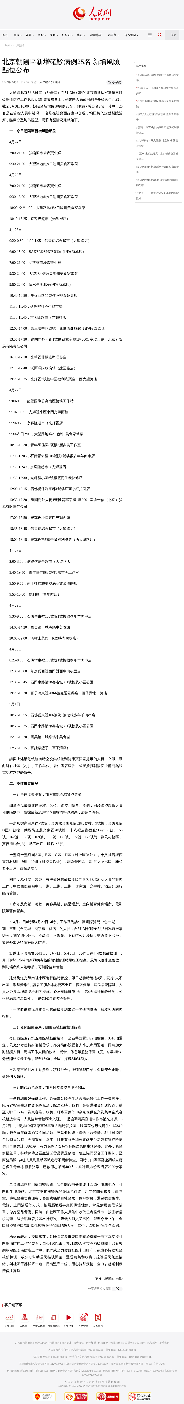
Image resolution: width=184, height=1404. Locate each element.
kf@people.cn (60, 1356)
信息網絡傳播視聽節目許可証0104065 (28, 1370)
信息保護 (152, 1342)
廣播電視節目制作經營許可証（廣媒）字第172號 (138, 1363)
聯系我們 (164, 1342)
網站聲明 (128, 1342)
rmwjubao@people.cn (140, 1356)
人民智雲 (83, 1319)
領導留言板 (53, 1319)
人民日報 (9, 1319)
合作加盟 (91, 1342)
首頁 (5, 35)
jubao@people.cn (127, 1349)
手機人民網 (39, 1319)
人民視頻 (68, 1319)
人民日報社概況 (24, 1342)
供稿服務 (103, 1342)
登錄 (174, 35)
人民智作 (98, 1319)
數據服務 (115, 1342)
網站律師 (140, 1342)
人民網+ (24, 1319)
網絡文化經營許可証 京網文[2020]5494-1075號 (75, 1370)
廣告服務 (79, 1342)
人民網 (6, 45)
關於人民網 (41, 1342)
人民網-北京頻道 (50, 82)
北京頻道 (19, 45)
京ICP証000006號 (153, 1370)
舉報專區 (96, 35)
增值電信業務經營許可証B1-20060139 (87, 1363)
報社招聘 (54, 1342)
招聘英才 (66, 1342)
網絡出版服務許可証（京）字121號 (122, 1370)
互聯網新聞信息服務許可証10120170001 (41, 1363)
